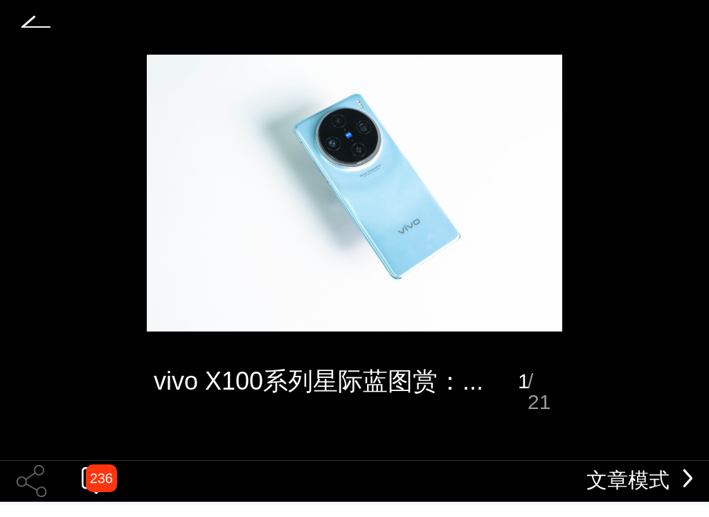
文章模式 (639, 480)
